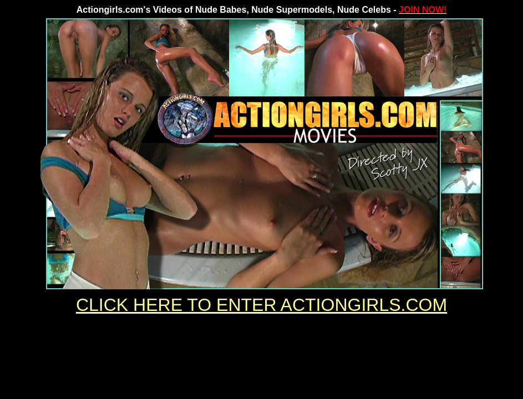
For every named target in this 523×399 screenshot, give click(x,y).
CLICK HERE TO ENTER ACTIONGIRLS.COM (261, 305)
